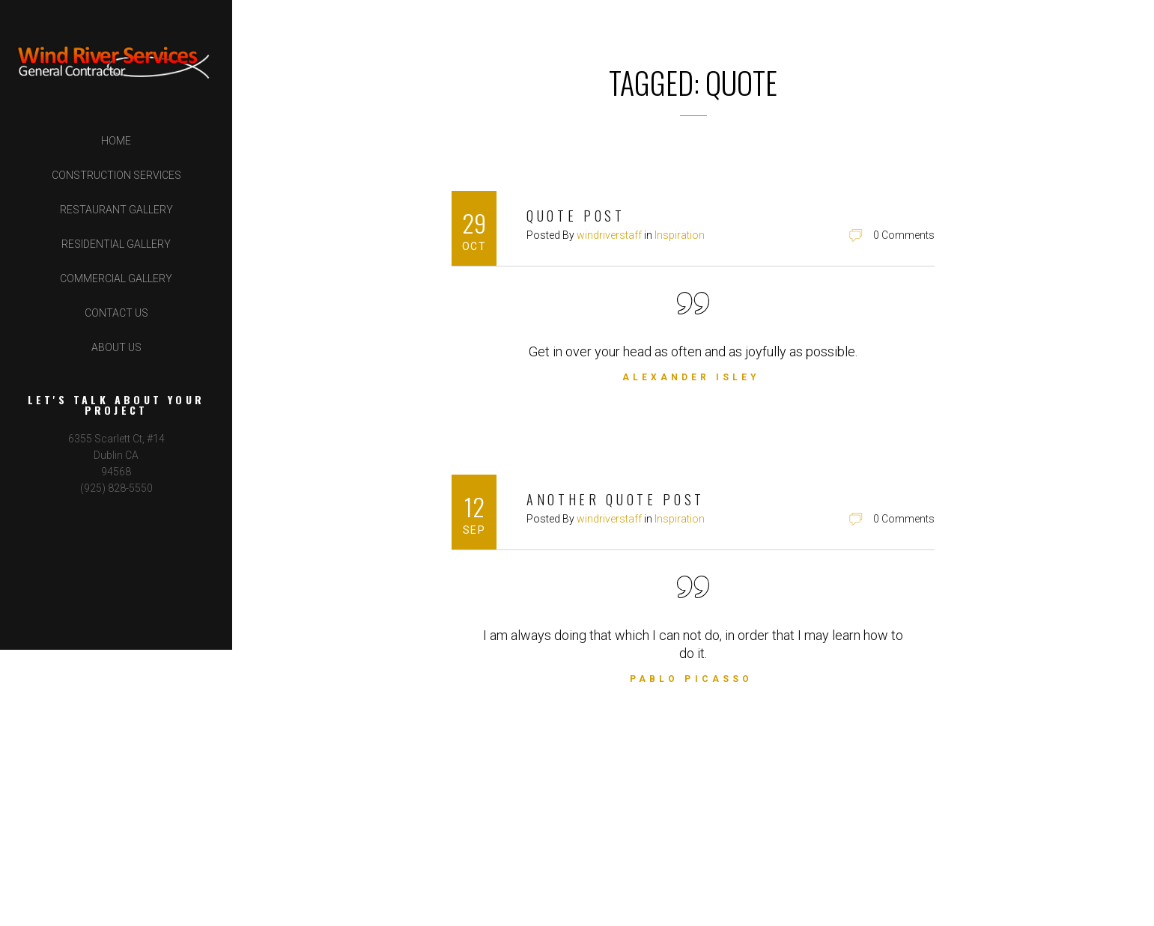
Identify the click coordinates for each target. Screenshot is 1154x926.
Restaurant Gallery (116, 210)
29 (474, 222)
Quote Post (575, 215)
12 (474, 506)
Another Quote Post (615, 499)
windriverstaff (609, 235)
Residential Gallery (116, 244)
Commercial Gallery (116, 278)
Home (116, 141)
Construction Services (116, 175)
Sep (474, 530)
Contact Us (116, 313)
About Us (116, 347)
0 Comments (904, 235)
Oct (474, 246)
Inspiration (680, 235)
